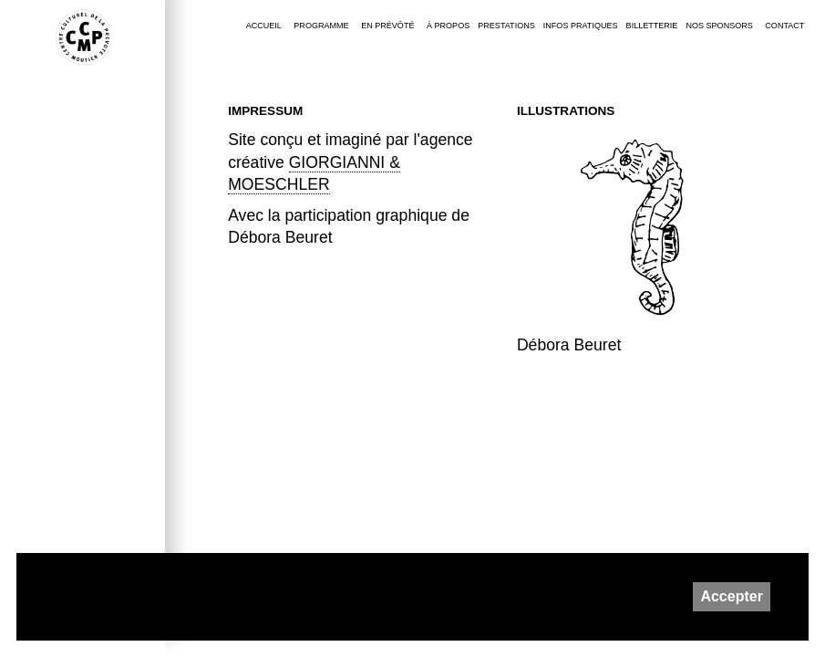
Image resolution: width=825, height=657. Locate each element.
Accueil (264, 25)
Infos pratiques (580, 25)
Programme (321, 25)
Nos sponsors (719, 25)
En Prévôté (387, 25)
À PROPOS (448, 25)
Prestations (506, 25)
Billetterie (652, 25)
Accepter (731, 596)
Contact (784, 25)
